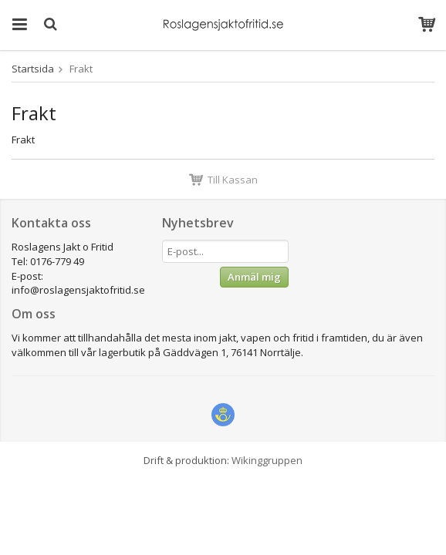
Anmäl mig (254, 277)
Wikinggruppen (266, 460)
